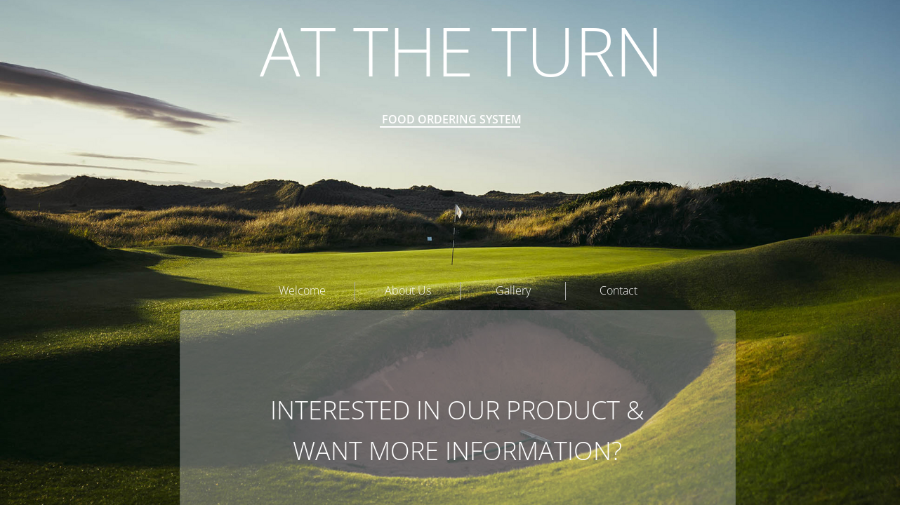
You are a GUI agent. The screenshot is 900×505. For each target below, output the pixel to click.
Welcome (302, 290)
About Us (408, 290)
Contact (618, 290)
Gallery (513, 290)
